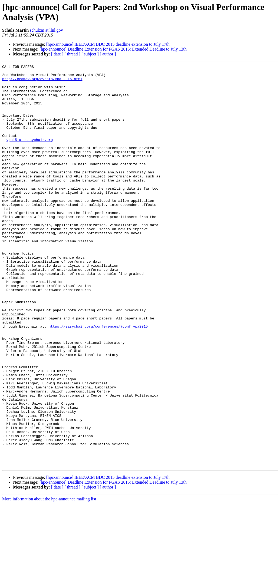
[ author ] (108, 54)
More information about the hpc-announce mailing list (49, 579)
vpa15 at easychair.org (29, 155)
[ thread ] (72, 54)
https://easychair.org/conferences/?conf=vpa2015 (98, 379)
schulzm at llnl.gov (46, 30)
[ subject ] (90, 54)
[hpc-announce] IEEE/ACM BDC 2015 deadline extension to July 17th (108, 44)
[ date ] (57, 54)
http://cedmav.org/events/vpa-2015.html (42, 82)
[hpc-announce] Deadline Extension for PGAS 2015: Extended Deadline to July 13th (113, 49)
